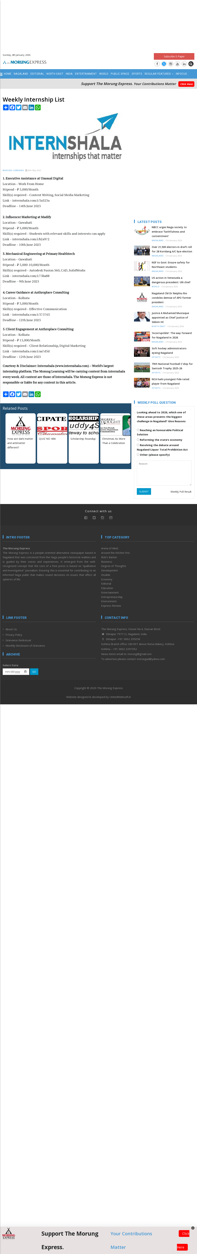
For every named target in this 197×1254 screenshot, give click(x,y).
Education (107, 588)
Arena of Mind (109, 548)
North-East (55, 73)
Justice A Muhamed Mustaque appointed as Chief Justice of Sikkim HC (170, 317)
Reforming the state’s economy (159, 439)
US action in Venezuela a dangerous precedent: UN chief (171, 280)
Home (8, 73)
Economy (106, 579)
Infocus (181, 73)
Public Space (120, 73)
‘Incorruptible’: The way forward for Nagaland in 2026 (172, 335)
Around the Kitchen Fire (115, 552)
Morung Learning (13, 170)
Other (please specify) (153, 454)
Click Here (186, 84)
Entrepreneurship (112, 597)
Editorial (37, 73)
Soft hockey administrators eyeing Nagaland (169, 350)
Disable (105, 575)
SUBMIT (144, 491)
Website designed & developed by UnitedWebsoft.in (98, 697)
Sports (137, 73)
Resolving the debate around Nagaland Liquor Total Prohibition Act (162, 447)
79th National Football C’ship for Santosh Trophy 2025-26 (172, 366)
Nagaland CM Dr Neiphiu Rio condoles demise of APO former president (171, 298)
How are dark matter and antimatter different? (20, 443)
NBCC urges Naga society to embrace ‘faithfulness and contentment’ (169, 231)
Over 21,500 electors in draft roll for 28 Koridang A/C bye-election (172, 249)
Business (106, 561)
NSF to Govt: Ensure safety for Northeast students (171, 265)
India (69, 73)
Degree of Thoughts (113, 566)
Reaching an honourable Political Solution (160, 432)
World (103, 73)
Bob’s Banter (109, 557)
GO (34, 671)
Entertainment (86, 73)
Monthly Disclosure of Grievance (25, 645)
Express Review (111, 605)
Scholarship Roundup (83, 438)
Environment (109, 601)
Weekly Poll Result (181, 491)
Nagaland (21, 73)
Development (109, 570)
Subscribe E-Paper (174, 56)
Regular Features (159, 73)
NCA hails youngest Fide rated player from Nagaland (170, 381)
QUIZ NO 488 (47, 438)
